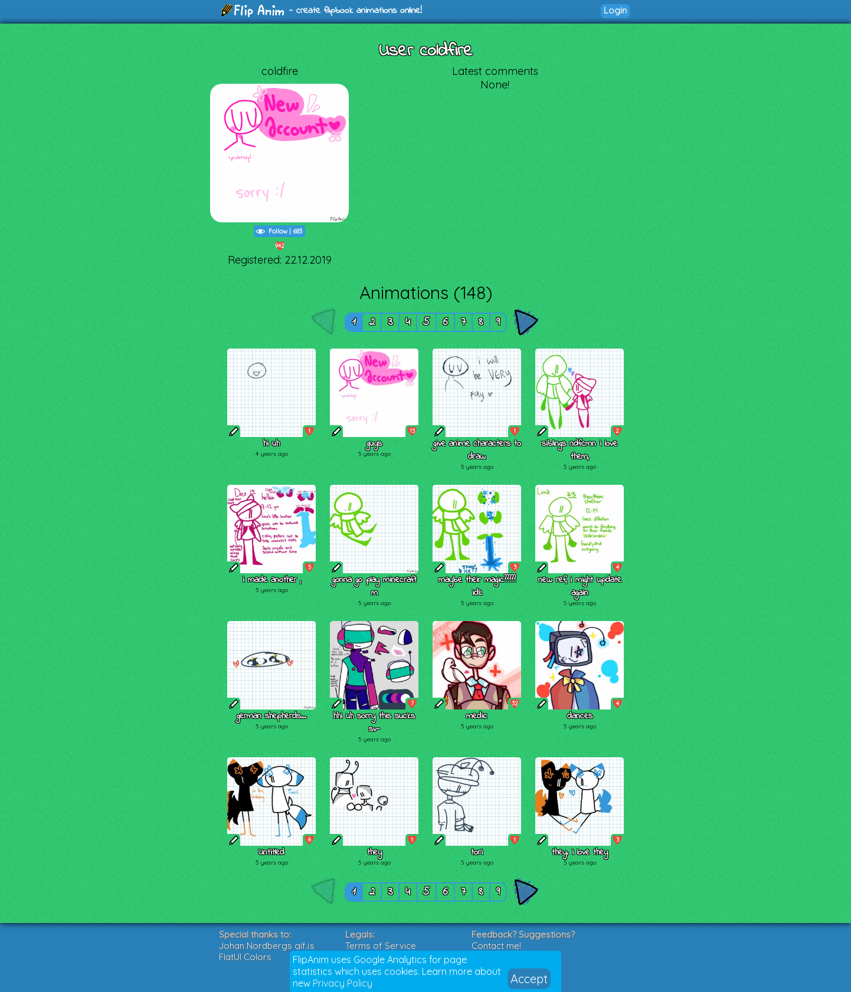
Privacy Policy (342, 983)
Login (615, 10)
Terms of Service (380, 945)
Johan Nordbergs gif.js (267, 945)
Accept (529, 978)
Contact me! (496, 945)
